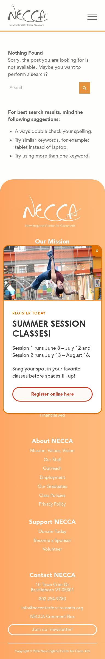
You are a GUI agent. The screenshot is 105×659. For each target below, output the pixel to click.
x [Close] (97, 250)
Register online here (52, 394)
